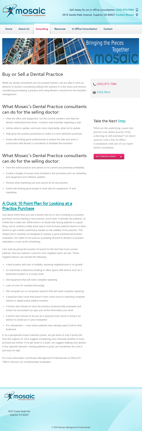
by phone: (94, 84)
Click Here (103, 92)
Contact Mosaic (125, 14)
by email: (94, 92)
